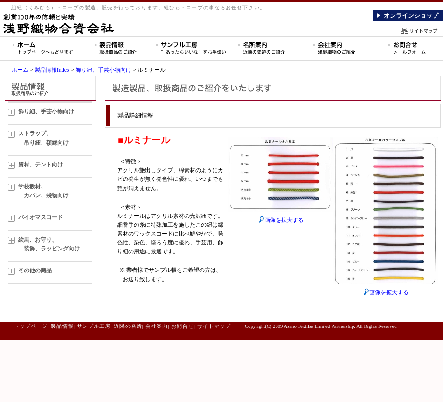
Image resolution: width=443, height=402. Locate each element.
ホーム (20, 70)
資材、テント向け (40, 164)
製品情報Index (52, 70)
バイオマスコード (40, 217)
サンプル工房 (94, 326)
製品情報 (62, 326)
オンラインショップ (411, 15)
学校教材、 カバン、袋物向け (43, 191)
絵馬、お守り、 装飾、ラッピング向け (49, 244)
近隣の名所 (128, 326)
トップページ (31, 326)
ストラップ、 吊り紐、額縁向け (43, 138)
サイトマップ (214, 326)
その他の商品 (35, 270)
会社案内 (156, 326)
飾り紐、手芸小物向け (104, 70)
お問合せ (182, 326)
